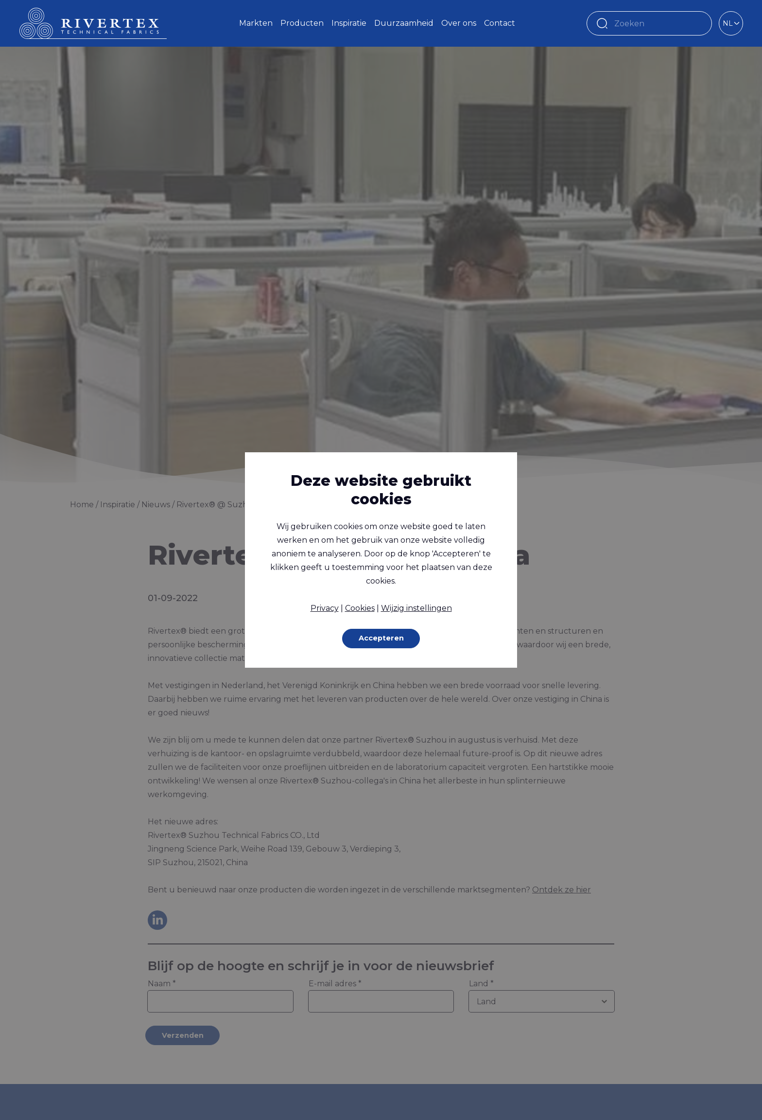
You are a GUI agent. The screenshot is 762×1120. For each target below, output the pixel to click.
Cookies (360, 607)
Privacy (325, 607)
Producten (302, 23)
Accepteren (381, 638)
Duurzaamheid (403, 23)
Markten (256, 23)
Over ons (458, 23)
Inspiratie (348, 23)
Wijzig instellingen (416, 607)
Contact (499, 23)
